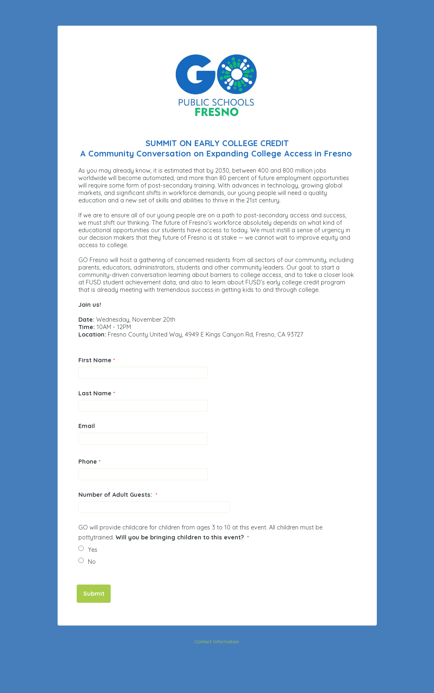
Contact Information (217, 641)
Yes (92, 549)
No (92, 561)
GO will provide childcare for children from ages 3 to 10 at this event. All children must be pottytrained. (200, 532)
